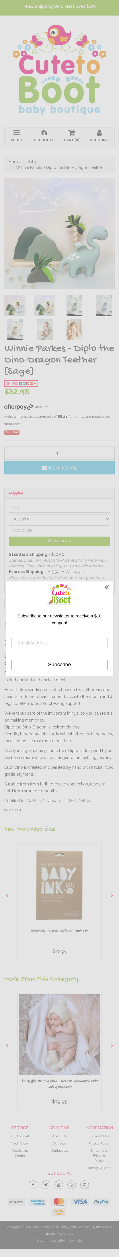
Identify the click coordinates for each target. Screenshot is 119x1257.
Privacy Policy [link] (99, 1143)
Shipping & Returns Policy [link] (99, 1155)
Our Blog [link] (59, 1143)
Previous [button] (7, 895)
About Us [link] (59, 1136)
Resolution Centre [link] (19, 1153)
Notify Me (59, 468)
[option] (59, 903)
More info (26, 407)
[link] (33, 1183)
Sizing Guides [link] (99, 1168)
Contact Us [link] (59, 1151)
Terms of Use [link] (99, 1136)
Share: (21, 384)
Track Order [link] (20, 1143)
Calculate (59, 541)
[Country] (59, 519)
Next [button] (112, 895)
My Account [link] (19, 1136)
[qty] (59, 453)
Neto (78, 1241)
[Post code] (59, 530)
